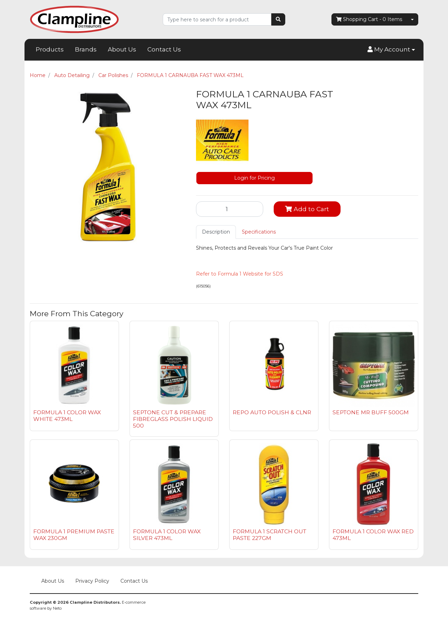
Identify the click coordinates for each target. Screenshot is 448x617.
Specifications (259, 232)
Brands (86, 49)
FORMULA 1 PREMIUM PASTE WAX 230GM (73, 534)
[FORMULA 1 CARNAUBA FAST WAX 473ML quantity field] (229, 209)
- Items (369, 19)
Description (216, 232)
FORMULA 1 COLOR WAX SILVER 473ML (167, 534)
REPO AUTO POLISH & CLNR (272, 412)
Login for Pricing (254, 178)
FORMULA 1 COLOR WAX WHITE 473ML (67, 415)
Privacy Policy (92, 581)
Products (50, 49)
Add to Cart (307, 209)
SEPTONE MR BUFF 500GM (370, 412)
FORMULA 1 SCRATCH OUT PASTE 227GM (269, 534)
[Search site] (278, 19)
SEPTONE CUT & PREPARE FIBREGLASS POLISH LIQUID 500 (173, 419)
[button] (391, 49)
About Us (122, 49)
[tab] (216, 232)
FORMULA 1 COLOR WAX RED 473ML (373, 534)
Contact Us (164, 49)
